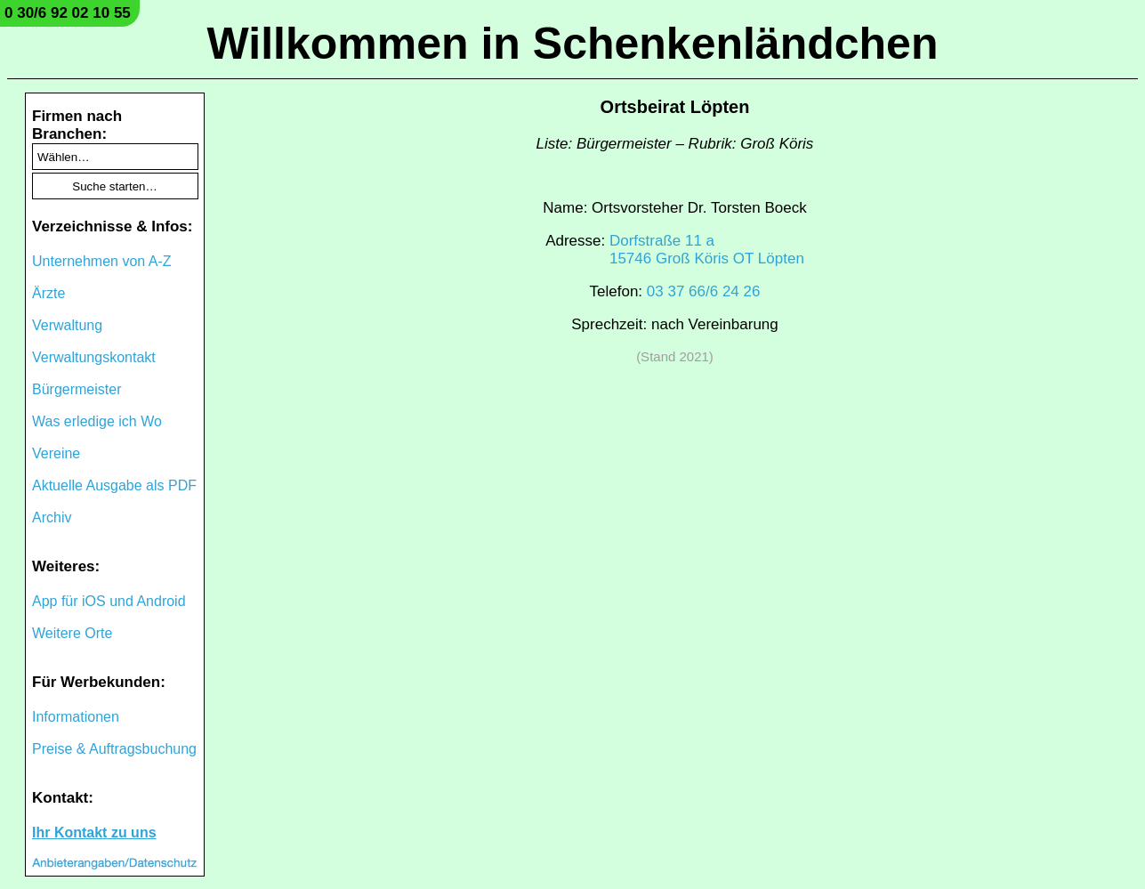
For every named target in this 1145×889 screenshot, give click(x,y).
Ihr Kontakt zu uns (94, 832)
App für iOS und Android (109, 601)
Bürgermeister (76, 389)
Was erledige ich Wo (97, 421)
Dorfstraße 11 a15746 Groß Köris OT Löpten (706, 249)
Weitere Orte (72, 633)
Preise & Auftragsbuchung (114, 748)
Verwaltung (67, 325)
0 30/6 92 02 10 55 (67, 12)
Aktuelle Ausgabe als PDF (114, 485)
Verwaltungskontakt (94, 357)
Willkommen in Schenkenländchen (573, 44)
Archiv (51, 517)
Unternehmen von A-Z (102, 261)
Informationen (75, 716)
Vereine (56, 453)
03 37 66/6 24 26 (704, 291)
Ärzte (48, 293)
